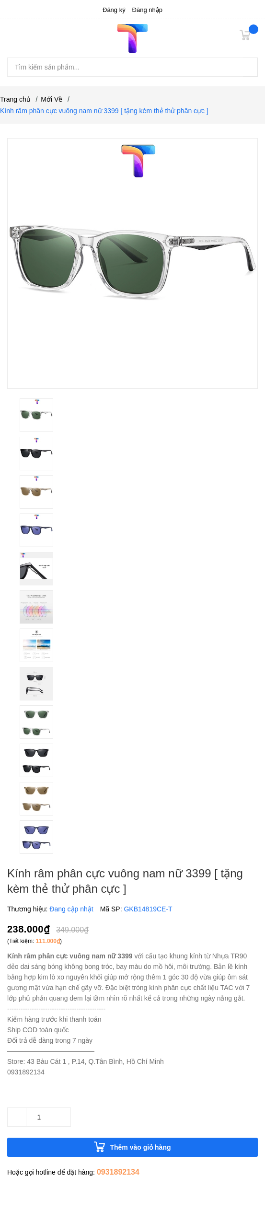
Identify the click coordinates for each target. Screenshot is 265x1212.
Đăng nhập (147, 9)
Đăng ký (114, 9)
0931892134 (118, 1172)
